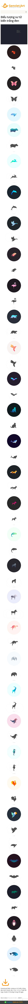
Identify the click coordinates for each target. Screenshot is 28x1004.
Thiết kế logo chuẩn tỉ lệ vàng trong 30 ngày (13, 991)
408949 (20, 998)
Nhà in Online (4, 998)
